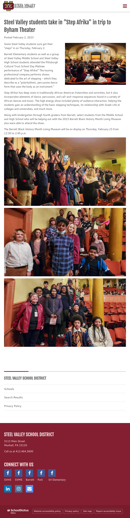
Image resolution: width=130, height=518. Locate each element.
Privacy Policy (12, 406)
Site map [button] (87, 511)
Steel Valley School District (25, 378)
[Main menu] (125, 6)
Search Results (13, 397)
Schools (9, 389)
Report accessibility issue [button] (108, 511)
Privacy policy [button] (72, 511)
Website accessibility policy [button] (47, 511)
